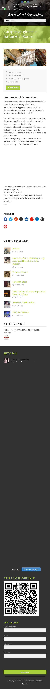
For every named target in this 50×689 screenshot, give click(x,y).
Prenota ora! (13, 88)
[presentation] (18, 664)
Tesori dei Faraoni (20, 272)
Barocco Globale (19, 281)
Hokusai (15, 248)
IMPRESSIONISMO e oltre (23, 302)
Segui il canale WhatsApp (15, 9)
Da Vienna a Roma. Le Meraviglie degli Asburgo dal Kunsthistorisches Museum (28, 261)
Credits (25, 684)
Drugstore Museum (20, 312)
